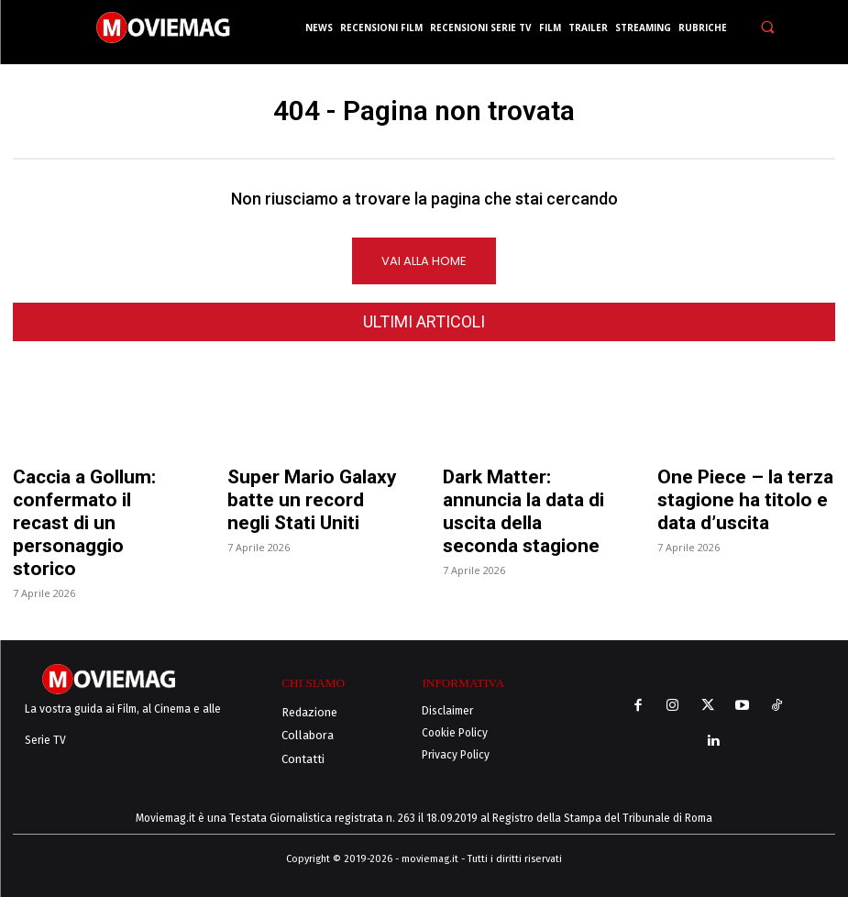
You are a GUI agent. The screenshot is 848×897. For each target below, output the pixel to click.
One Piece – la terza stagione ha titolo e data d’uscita (745, 501)
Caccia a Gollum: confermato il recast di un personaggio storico (84, 524)
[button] (767, 27)
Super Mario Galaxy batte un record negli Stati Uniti (312, 501)
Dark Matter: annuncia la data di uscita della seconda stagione (523, 512)
